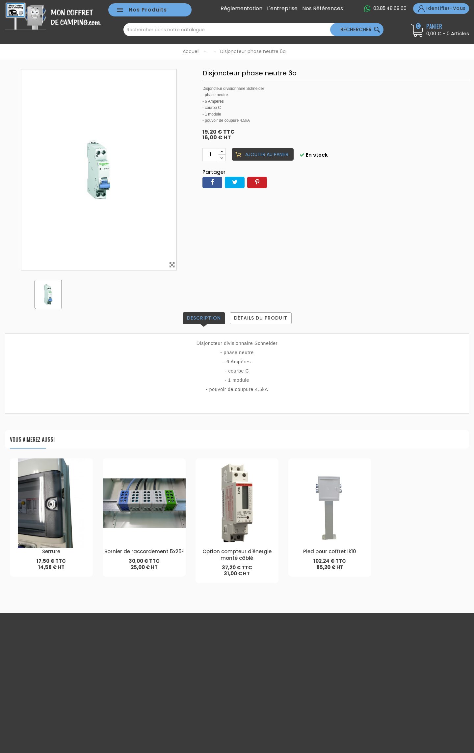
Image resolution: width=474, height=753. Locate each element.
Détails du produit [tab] (260, 318)
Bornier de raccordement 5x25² (144, 551)
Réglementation (241, 8)
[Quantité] (210, 154)
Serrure (51, 551)
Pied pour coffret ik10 (329, 551)
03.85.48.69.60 (390, 8)
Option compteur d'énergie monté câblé (237, 554)
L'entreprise (282, 8)
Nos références (322, 8)
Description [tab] (204, 318)
